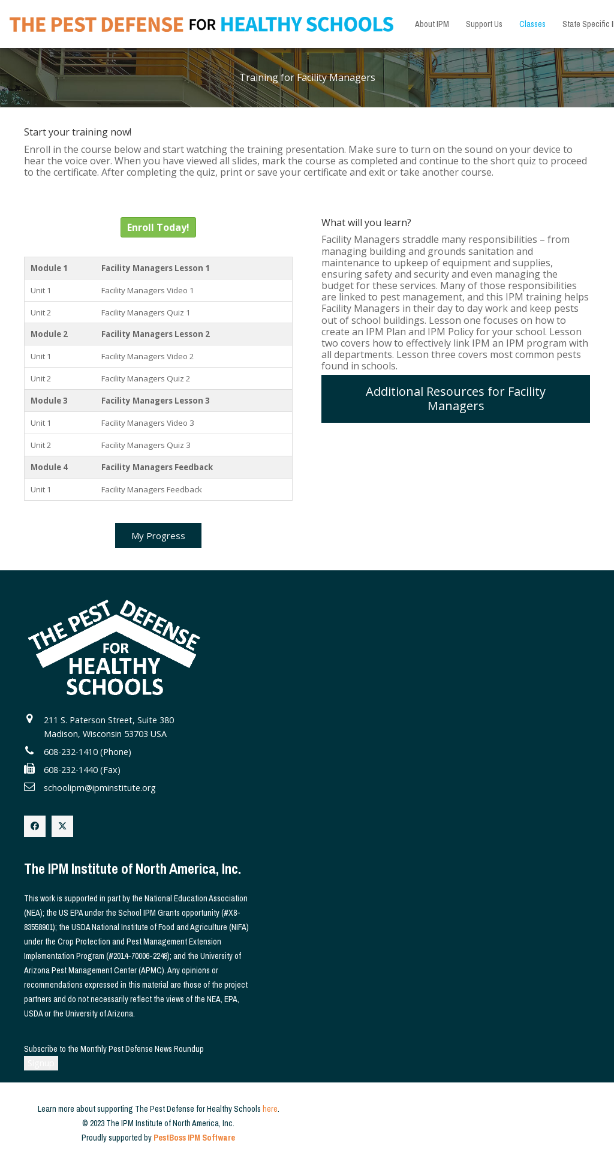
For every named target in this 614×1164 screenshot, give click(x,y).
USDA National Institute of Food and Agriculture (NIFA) (160, 927)
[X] (62, 826)
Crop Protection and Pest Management (122, 941)
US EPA (71, 912)
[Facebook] (35, 826)
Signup (41, 1063)
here (270, 1108)
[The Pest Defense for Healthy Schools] (201, 24)
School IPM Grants (149, 912)
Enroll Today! (158, 227)
